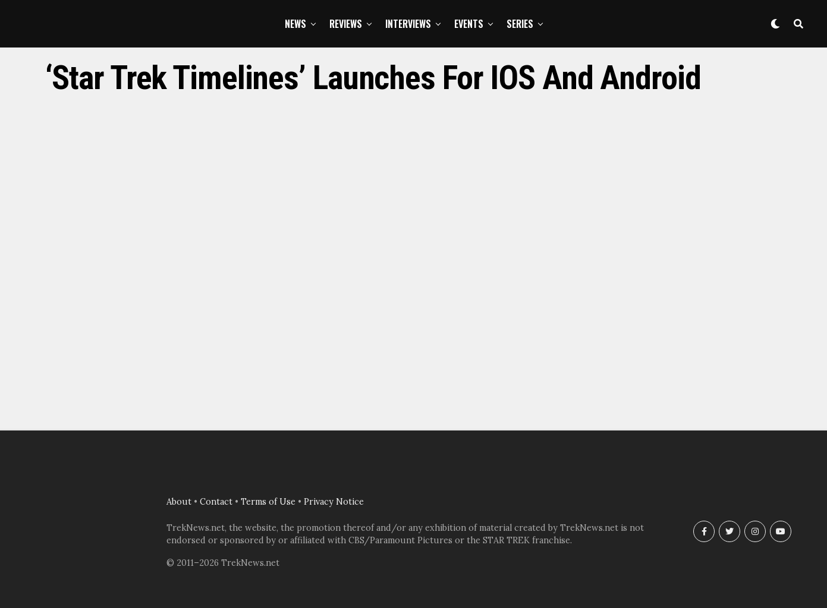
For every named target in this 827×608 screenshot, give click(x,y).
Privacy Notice (334, 501)
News (295, 24)
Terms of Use (268, 501)
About (178, 501)
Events (468, 24)
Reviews (345, 24)
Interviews (408, 24)
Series (520, 24)
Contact (216, 501)
